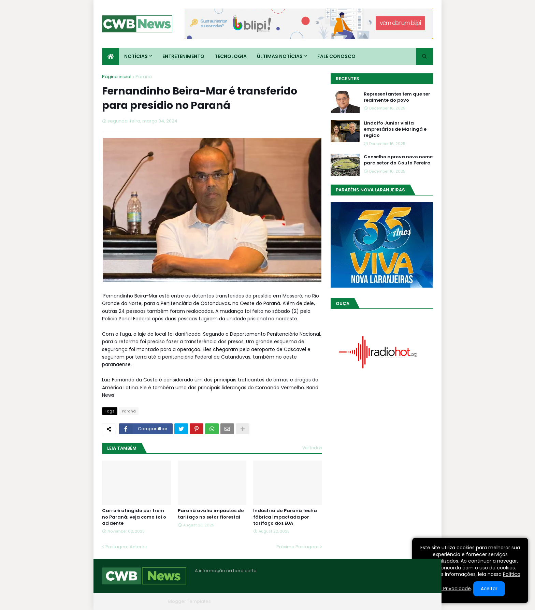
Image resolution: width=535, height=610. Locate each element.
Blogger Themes (146, 601)
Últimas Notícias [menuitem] (280, 56)
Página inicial (116, 76)
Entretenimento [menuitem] (183, 56)
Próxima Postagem (297, 546)
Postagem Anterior (126, 546)
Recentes (347, 78)
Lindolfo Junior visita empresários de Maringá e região (395, 129)
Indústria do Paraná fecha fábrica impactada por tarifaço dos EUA (285, 517)
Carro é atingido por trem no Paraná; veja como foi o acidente (134, 517)
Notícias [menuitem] (136, 56)
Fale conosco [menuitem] (336, 56)
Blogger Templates (189, 601)
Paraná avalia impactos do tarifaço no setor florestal (211, 514)
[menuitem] (110, 56)
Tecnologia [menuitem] (231, 56)
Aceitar (489, 588)
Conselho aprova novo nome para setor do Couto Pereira (398, 160)
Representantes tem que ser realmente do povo (397, 97)
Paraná (143, 76)
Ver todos (312, 448)
